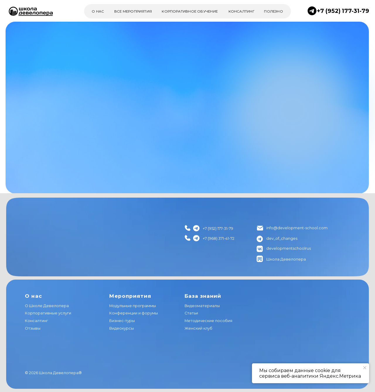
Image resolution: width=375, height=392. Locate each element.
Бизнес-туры (122, 321)
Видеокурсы (121, 328)
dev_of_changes (281, 238)
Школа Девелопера (286, 259)
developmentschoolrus (288, 248)
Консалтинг (36, 321)
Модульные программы (132, 306)
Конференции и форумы (133, 313)
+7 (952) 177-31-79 (343, 10)
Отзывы (32, 328)
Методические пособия (208, 321)
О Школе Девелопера (47, 306)
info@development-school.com (297, 228)
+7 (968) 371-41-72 (218, 238)
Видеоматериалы (202, 306)
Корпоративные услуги (48, 313)
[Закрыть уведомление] (365, 368)
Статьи (191, 313)
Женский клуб (198, 328)
